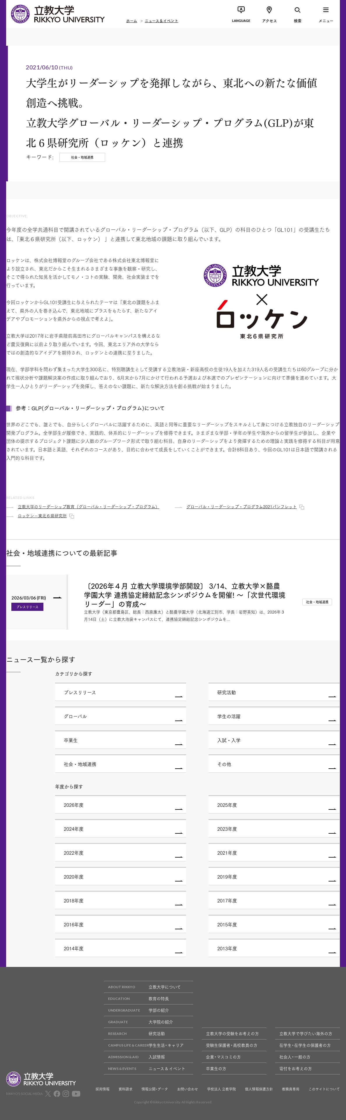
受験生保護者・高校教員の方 (231, 1045)
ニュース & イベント (144, 1068)
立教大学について (142, 987)
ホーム (131, 20)
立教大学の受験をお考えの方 (232, 1033)
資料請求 (126, 1089)
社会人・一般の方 (294, 1057)
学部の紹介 (136, 1010)
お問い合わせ (187, 1089)
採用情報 (103, 1089)
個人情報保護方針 (259, 1089)
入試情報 (134, 1057)
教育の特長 (136, 998)
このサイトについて (324, 1089)
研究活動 (134, 1033)
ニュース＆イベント (161, 20)
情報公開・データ (155, 1089)
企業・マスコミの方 (223, 1057)
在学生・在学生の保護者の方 (305, 1045)
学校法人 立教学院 (221, 1089)
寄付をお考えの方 (295, 1068)
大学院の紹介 (138, 1022)
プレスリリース (27, 606)
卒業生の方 (216, 1068)
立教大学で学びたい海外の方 (305, 1033)
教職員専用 (290, 1089)
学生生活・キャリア (144, 1045)
